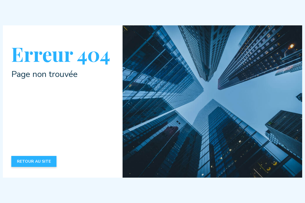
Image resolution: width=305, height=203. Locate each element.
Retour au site (34, 161)
